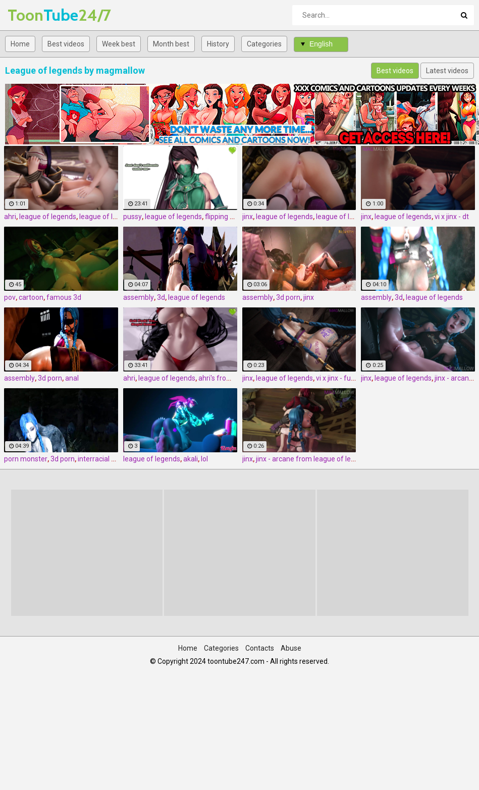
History (218, 44)
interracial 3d (98, 459)
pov (10, 297)
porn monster (25, 459)
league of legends (47, 217)
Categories (264, 44)
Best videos (65, 44)
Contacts (259, 648)
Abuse (291, 648)
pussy (132, 217)
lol (204, 459)
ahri (10, 217)
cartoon (31, 297)
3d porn (288, 297)
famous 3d (63, 297)
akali (190, 459)
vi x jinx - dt (452, 217)
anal (72, 378)
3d (161, 297)
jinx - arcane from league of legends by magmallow (337, 459)
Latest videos (447, 71)
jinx (247, 217)
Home (20, 44)
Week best (118, 44)
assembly (138, 297)
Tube (34, 15)
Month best (171, 44)
